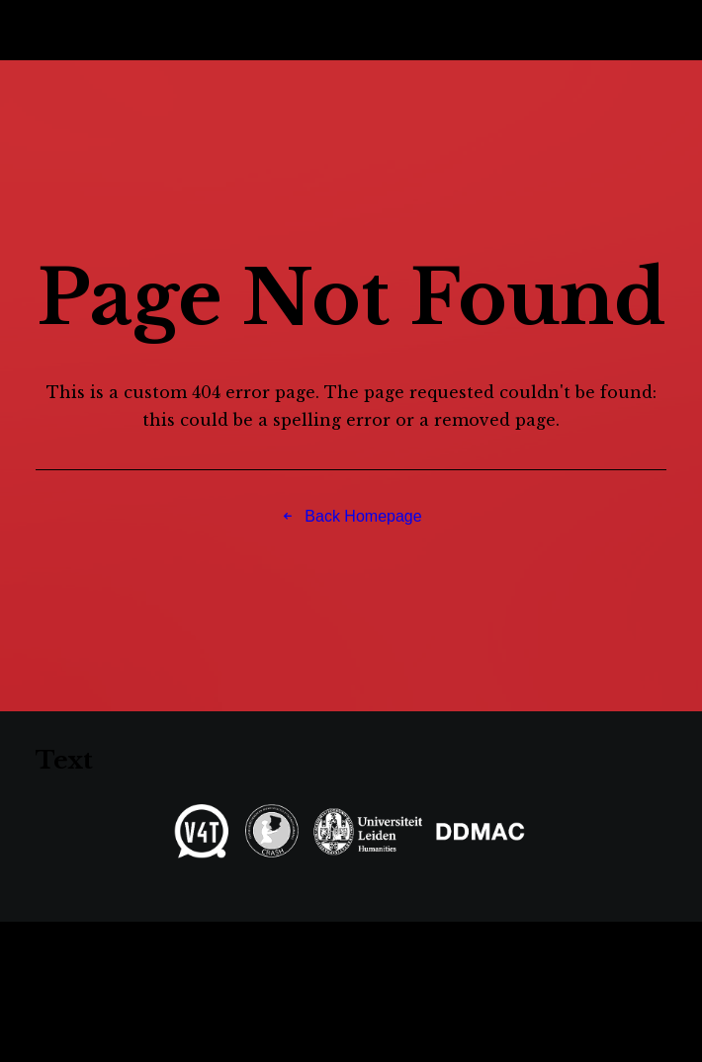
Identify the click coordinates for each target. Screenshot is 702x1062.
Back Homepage (350, 516)
